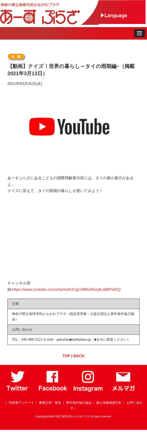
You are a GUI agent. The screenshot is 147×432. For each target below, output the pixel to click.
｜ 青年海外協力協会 (76, 402)
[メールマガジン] (123, 391)
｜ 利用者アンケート (19, 402)
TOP (66, 356)
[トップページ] (49, 23)
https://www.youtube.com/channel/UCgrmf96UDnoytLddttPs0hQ (66, 289)
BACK (79, 356)
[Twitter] (17, 391)
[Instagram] (88, 391)
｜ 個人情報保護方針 (107, 402)
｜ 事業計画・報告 (48, 402)
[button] (139, 33)
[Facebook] (53, 391)
